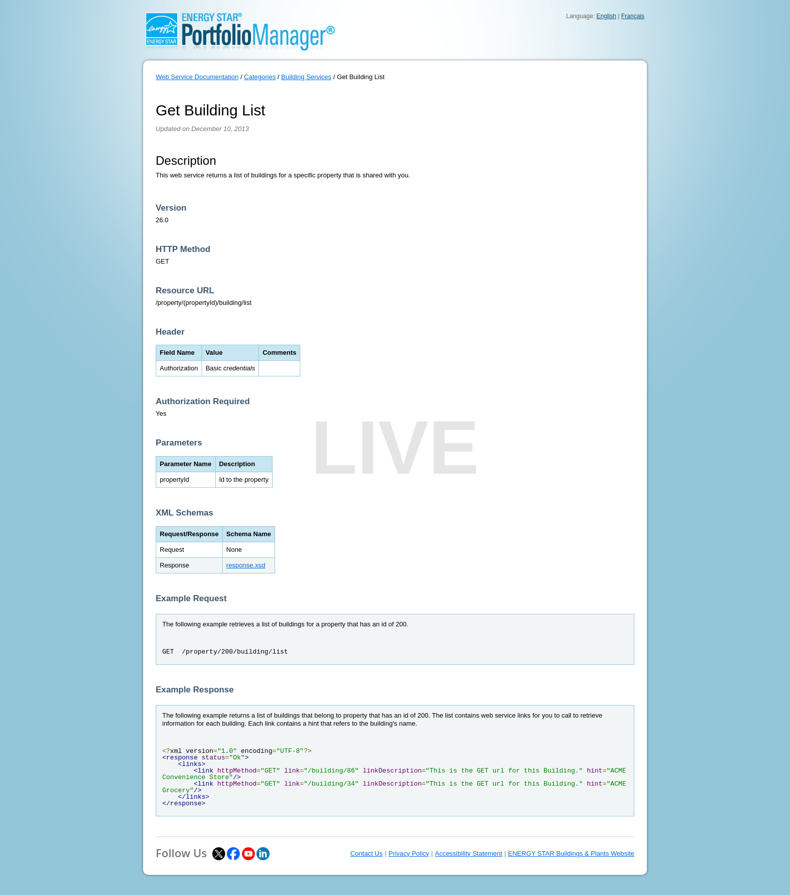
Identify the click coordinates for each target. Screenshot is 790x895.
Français (632, 16)
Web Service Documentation (197, 77)
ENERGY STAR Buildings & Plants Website (571, 853)
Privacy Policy (408, 853)
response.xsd (245, 565)
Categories (260, 77)
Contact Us (366, 853)
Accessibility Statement (468, 853)
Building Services (306, 77)
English (606, 16)
